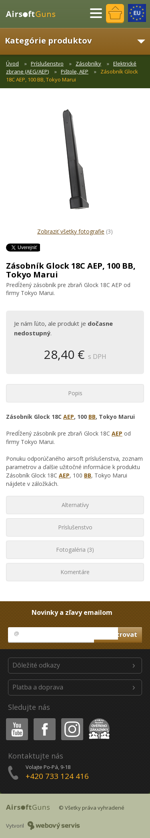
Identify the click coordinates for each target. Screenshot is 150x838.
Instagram (71, 719)
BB (92, 416)
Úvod (12, 63)
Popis (75, 393)
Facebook (44, 719)
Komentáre (75, 572)
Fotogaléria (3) (75, 549)
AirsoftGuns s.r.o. (34, 14)
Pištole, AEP (74, 71)
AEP (68, 416)
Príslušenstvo (47, 63)
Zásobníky (88, 63)
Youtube (14, 719)
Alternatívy (75, 505)
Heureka (97, 719)
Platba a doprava (37, 687)
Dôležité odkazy (36, 665)
